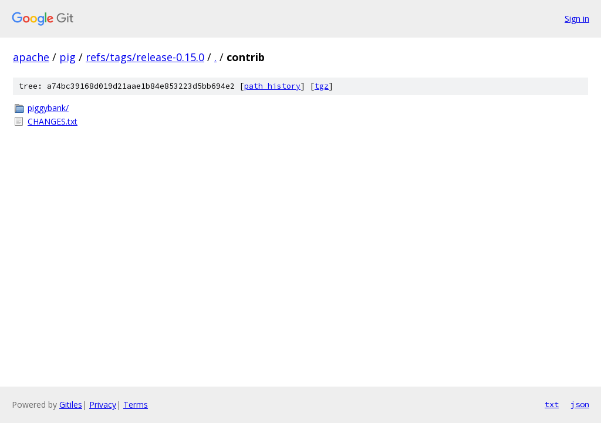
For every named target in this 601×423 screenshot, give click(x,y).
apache (31, 57)
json (579, 404)
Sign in (577, 18)
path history (272, 86)
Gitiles (70, 404)
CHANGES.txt (52, 121)
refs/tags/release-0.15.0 (145, 57)
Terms (135, 404)
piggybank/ (48, 107)
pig (67, 57)
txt (552, 404)
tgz (322, 86)
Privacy (102, 404)
